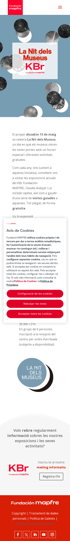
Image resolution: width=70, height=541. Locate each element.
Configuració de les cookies (35, 523)
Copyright (19, 513)
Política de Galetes (42, 518)
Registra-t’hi (51, 476)
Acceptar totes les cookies (35, 313)
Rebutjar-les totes (35, 303)
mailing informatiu (51, 467)
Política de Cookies (25, 281)
